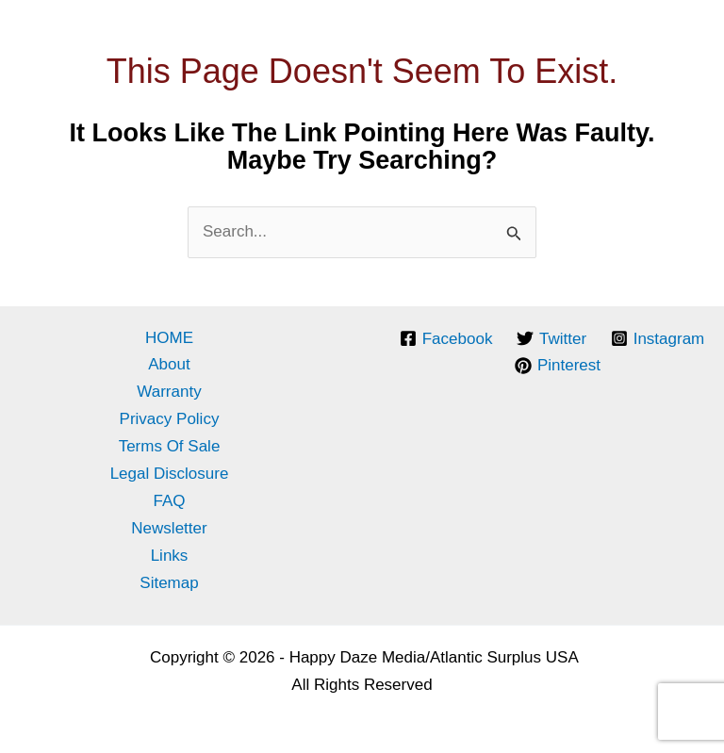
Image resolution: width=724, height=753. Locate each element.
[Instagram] (657, 338)
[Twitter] (551, 338)
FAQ (169, 501)
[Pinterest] (557, 365)
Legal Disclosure (169, 474)
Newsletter (168, 528)
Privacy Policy (170, 419)
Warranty (169, 392)
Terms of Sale (170, 446)
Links (170, 556)
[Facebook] (446, 338)
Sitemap (169, 583)
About (168, 364)
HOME (169, 338)
